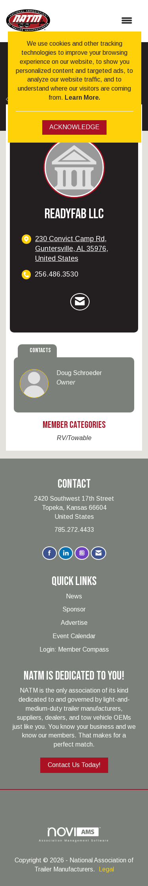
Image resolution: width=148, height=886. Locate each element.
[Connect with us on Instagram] (82, 553)
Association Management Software (74, 834)
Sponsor (74, 609)
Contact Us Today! (74, 765)
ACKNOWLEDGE (74, 127)
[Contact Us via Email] (98, 553)
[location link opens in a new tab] (80, 249)
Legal (106, 869)
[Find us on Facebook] (49, 553)
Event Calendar (74, 636)
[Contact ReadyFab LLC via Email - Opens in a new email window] (80, 301)
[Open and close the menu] (95, 21)
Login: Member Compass (74, 649)
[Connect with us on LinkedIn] (65, 553)
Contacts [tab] (40, 350)
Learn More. (82, 97)
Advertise (74, 622)
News (74, 596)
